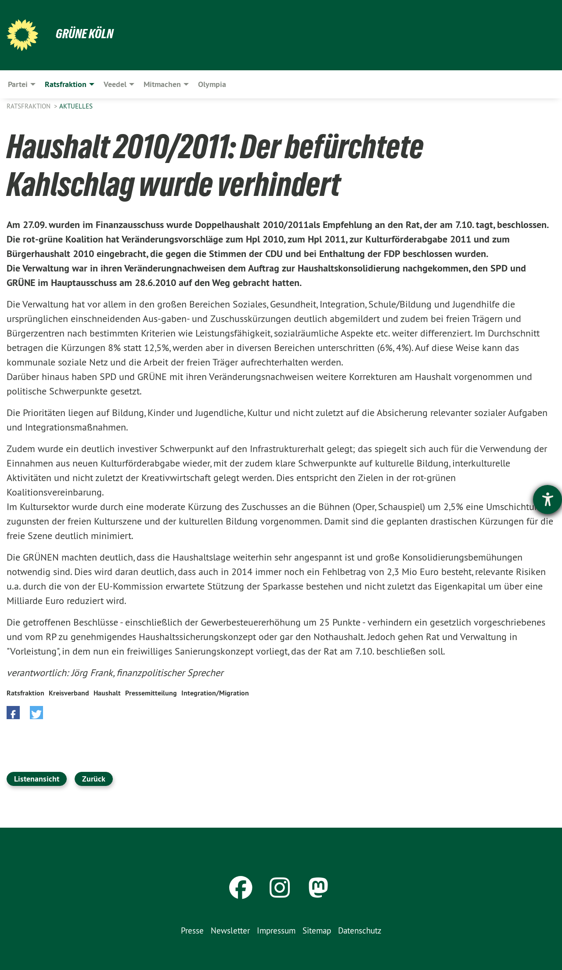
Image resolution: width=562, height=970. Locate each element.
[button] (13, 712)
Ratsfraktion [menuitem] (65, 84)
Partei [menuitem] (18, 84)
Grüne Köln (85, 33)
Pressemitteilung (151, 693)
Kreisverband (69, 693)
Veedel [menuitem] (115, 84)
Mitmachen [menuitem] (162, 84)
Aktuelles (76, 106)
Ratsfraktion (29, 106)
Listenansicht (36, 779)
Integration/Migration (215, 693)
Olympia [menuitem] (212, 84)
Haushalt (107, 693)
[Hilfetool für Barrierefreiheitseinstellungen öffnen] (547, 499)
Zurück (93, 779)
